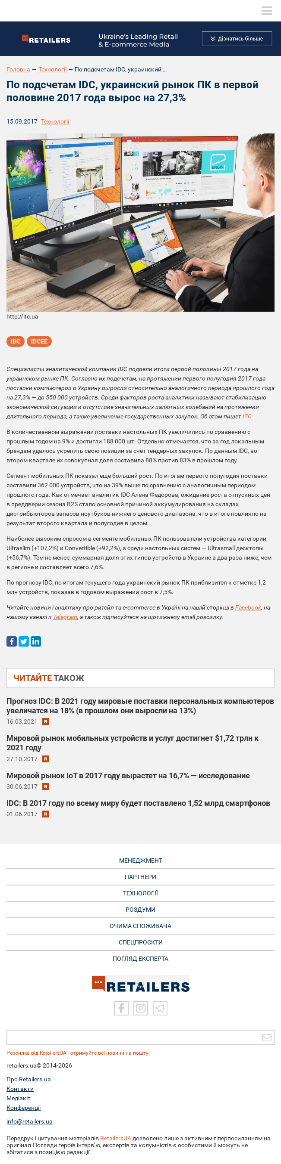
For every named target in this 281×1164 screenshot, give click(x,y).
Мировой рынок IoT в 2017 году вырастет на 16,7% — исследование (128, 775)
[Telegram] (160, 1008)
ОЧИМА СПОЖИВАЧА (140, 926)
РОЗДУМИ (140, 909)
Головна (18, 69)
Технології (52, 69)
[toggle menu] (267, 10)
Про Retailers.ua (28, 1079)
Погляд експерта (140, 958)
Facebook (248, 607)
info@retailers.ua (29, 1121)
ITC (247, 416)
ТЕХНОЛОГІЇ (140, 893)
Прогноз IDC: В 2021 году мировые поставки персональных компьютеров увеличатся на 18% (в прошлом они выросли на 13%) (140, 706)
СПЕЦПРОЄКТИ (141, 942)
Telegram (65, 616)
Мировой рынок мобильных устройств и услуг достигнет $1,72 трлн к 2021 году (132, 743)
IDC (15, 341)
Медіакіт (18, 1098)
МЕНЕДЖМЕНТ (140, 860)
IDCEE (39, 341)
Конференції (23, 1107)
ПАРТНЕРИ (140, 876)
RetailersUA (115, 1138)
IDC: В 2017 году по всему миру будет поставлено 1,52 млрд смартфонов (138, 803)
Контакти (20, 1088)
